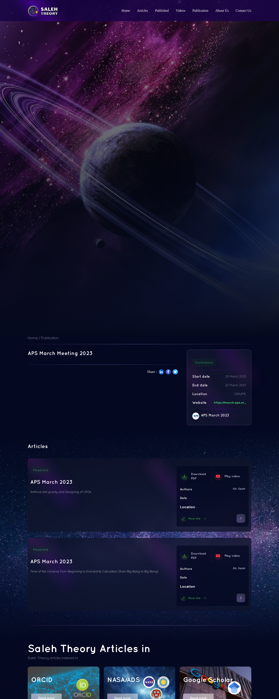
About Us (222, 10)
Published (162, 10)
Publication (200, 10)
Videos (180, 10)
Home (125, 10)
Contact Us (243, 10)
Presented (40, 470)
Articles (142, 10)
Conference (204, 362)
